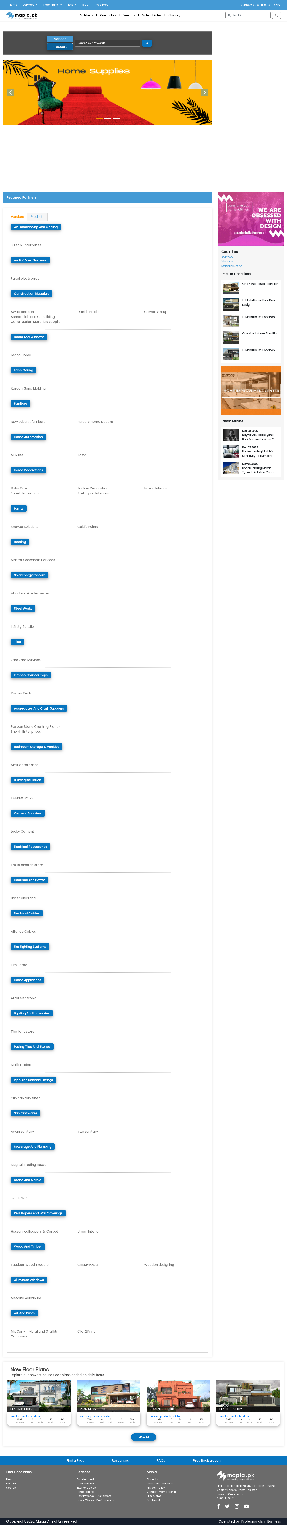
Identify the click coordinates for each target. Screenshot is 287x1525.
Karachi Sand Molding (28, 388)
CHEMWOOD (87, 1264)
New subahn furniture (28, 421)
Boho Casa (19, 488)
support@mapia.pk (230, 1494)
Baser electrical (23, 898)
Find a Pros (101, 5)
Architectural (85, 1479)
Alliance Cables (23, 931)
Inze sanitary (87, 1131)
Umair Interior (88, 1231)
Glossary (174, 15)
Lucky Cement (22, 831)
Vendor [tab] (60, 39)
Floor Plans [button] (50, 5)
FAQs (161, 1460)
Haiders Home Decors (95, 421)
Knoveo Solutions (24, 526)
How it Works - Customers (94, 1496)
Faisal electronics (25, 278)
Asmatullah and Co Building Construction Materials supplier (36, 319)
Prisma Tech (21, 693)
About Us (153, 1479)
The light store (22, 1031)
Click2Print (86, 1331)
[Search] (248, 15)
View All (143, 1437)
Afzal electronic (23, 998)
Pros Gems (154, 1496)
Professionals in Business (261, 1521)
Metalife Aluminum (26, 1298)
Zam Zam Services (26, 660)
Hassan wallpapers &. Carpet (34, 1231)
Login (276, 5)
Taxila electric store (27, 864)
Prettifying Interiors (93, 493)
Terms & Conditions (160, 1483)
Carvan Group (155, 311)
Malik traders (21, 1064)
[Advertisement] (143, 161)
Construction (85, 1483)
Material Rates (151, 15)
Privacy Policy (156, 1488)
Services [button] (28, 5)
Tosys (82, 455)
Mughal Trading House (29, 1164)
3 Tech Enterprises (26, 245)
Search (11, 1488)
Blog (85, 5)
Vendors (129, 15)
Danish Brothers (90, 311)
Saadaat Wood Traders (30, 1264)
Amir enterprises (24, 764)
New (9, 1479)
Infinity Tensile (22, 626)
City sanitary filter (25, 1098)
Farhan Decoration (92, 488)
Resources (120, 1460)
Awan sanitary (22, 1131)
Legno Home (21, 355)
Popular (11, 1483)
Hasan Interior (155, 488)
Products (37, 216)
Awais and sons (23, 311)
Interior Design (86, 1488)
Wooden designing (159, 1264)
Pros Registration (207, 1460)
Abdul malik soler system (31, 593)
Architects (86, 15)
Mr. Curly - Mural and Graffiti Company (34, 1334)
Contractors (108, 15)
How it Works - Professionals (96, 1500)
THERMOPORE (22, 798)
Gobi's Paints (87, 526)
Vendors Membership (161, 1492)
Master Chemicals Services (33, 560)
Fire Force (19, 964)
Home (13, 5)
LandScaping (85, 1492)
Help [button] (70, 5)
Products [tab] (59, 46)
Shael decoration (25, 493)
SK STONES (19, 1198)
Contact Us (154, 1500)
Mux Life (17, 455)
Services (227, 256)
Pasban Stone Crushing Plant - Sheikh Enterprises (36, 729)
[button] (10, 92)
